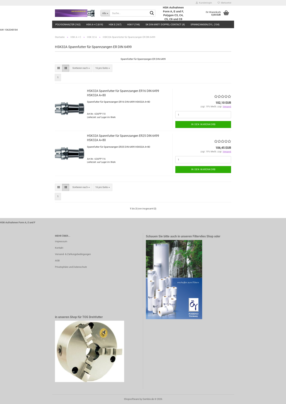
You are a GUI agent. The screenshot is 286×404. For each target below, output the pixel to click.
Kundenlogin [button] (204, 3)
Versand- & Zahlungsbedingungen (73, 254)
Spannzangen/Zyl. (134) (205, 24)
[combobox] (81, 68)
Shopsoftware (131, 399)
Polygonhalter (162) (68, 24)
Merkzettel (224, 3)
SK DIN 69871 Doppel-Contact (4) (165, 24)
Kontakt (59, 247)
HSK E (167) (115, 24)
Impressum (61, 241)
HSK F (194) (133, 24)
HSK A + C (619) (94, 24)
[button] (58, 68)
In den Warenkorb (203, 124)
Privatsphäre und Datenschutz (71, 267)
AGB (57, 260)
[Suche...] (105, 13)
